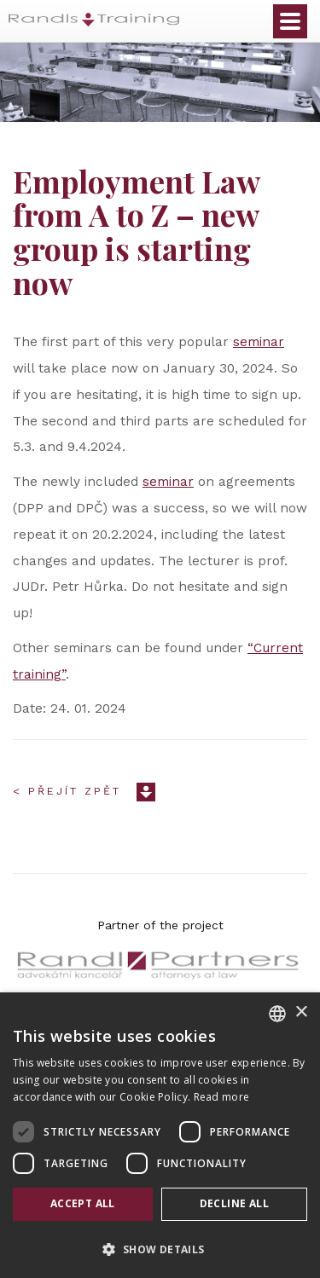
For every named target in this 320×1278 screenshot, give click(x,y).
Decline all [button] (234, 1203)
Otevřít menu (290, 21)
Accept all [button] (82, 1203)
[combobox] (277, 1013)
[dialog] (160, 1135)
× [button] (300, 1012)
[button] (160, 1248)
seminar (258, 342)
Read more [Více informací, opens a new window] (222, 1097)
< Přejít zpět (67, 791)
